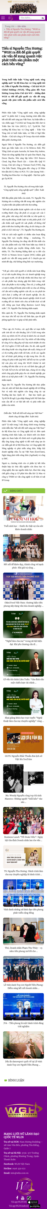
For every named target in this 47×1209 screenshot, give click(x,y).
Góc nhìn (22, 26)
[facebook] (17, 1198)
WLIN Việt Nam (22, 1164)
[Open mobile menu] (3, 18)
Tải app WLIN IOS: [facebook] (24, 1202)
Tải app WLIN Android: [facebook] (24, 1206)
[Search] (30, 18)
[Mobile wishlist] (10, 17)
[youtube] (22, 1198)
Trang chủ (9, 26)
